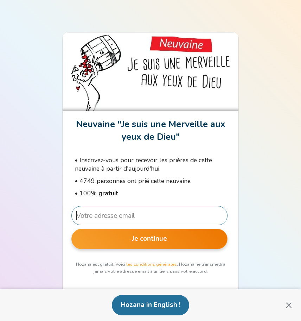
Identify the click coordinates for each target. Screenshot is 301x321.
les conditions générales (151, 264)
